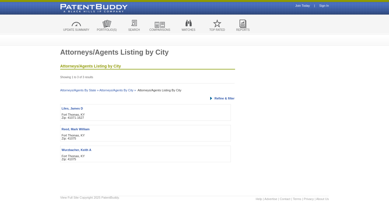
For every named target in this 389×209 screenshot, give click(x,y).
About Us (322, 199)
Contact (285, 199)
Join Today (302, 5)
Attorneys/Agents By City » (117, 90)
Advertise (270, 199)
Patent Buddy (81, 8)
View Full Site (69, 197)
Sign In (324, 5)
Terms (297, 199)
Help (259, 199)
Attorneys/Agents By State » (79, 90)
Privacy (309, 199)
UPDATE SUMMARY (76, 29)
